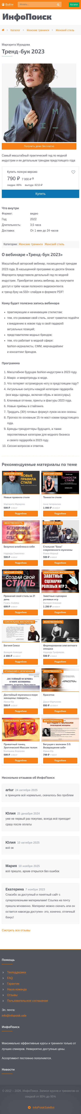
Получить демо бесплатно (39, 146)
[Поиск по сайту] (39, 4)
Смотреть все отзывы (16, 930)
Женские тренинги (31, 244)
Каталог (74, 4)
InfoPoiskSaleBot (43, 1107)
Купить (41, 194)
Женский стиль (54, 244)
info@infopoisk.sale (14, 1015)
